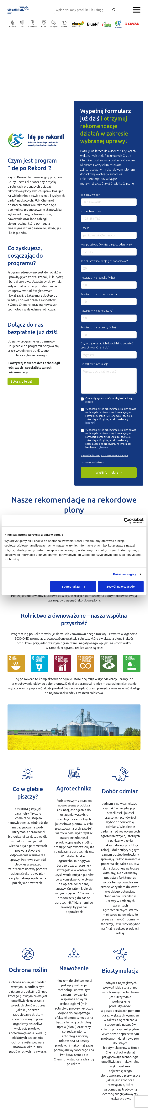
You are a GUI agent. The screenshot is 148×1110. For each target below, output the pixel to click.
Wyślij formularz (109, 472)
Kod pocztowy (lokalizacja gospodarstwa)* (106, 244)
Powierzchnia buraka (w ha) (97, 310)
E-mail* (85, 227)
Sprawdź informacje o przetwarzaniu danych (104, 455)
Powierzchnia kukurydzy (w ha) (99, 294)
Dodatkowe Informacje (94, 364)
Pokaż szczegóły (124, 574)
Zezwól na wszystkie (121, 586)
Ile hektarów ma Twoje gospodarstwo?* (104, 261)
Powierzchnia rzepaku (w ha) (98, 277)
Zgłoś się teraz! (23, 381)
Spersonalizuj (73, 586)
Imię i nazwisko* (90, 194)
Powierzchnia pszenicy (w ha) (98, 327)
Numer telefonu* (91, 211)
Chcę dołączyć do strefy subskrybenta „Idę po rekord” (109, 400)
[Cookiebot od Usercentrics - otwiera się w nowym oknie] (127, 521)
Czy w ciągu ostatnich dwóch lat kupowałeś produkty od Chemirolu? (107, 345)
